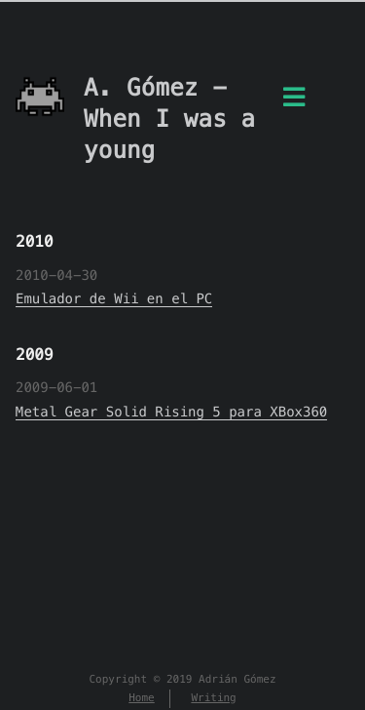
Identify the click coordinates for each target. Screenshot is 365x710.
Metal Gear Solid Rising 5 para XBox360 (171, 411)
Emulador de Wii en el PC (114, 298)
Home (141, 698)
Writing (213, 698)
